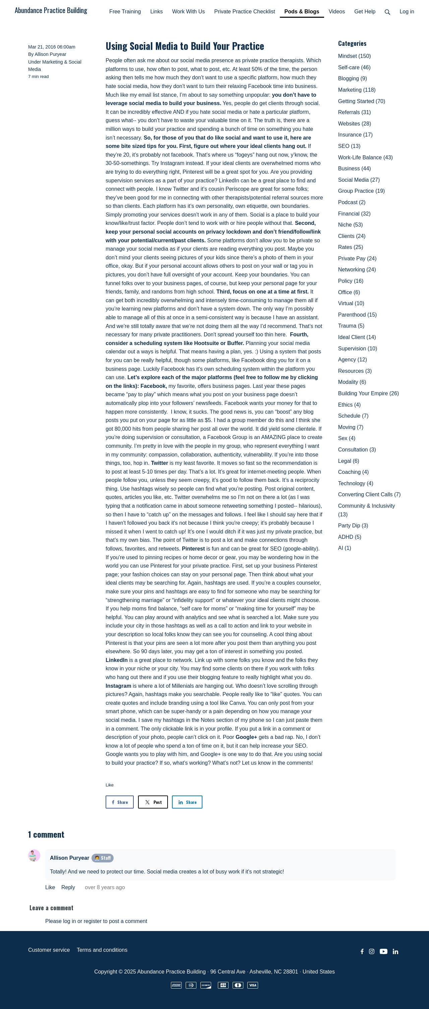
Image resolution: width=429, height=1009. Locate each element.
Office (349, 292)
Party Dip (353, 525)
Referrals (354, 112)
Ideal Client (357, 337)
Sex (347, 438)
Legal (348, 461)
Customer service (49, 950)
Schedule (353, 416)
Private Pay (357, 258)
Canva (237, 703)
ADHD (349, 537)
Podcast (352, 202)
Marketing (52, 62)
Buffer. (235, 343)
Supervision (357, 348)
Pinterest (193, 549)
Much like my (121, 95)
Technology (355, 483)
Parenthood (357, 315)
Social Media (359, 180)
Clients (352, 236)
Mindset (354, 56)
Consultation (357, 449)
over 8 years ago (105, 887)
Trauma (351, 326)
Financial (354, 214)
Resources (355, 371)
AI (344, 548)
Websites (354, 124)
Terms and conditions (102, 950)
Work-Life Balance (365, 157)
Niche (350, 225)
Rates (350, 247)
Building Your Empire (368, 393)
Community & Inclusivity (366, 510)
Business (354, 168)
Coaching (353, 472)
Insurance (355, 135)
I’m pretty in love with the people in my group (187, 446)
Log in (407, 11)
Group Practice (361, 191)
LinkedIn (117, 660)
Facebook (153, 386)
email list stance (157, 95)
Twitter (159, 463)
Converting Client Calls (369, 494)
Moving (351, 427)
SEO (349, 146)
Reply (68, 887)
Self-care (354, 67)
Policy (351, 281)
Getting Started (361, 101)
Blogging (352, 78)
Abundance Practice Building (51, 10)
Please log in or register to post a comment (96, 921)
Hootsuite (206, 343)
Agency (352, 359)
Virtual (351, 303)
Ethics (349, 405)
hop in (140, 463)
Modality (352, 382)
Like (110, 784)
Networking (357, 269)
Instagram (118, 686)
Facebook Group (227, 437)
